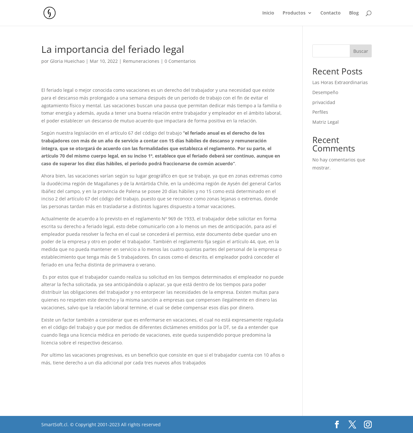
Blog (354, 13)
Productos (294, 13)
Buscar (360, 51)
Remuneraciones (141, 61)
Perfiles (320, 112)
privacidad (323, 102)
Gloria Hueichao (67, 61)
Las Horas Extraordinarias (340, 82)
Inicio (268, 13)
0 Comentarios (180, 61)
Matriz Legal (325, 122)
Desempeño (325, 92)
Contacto (330, 13)
